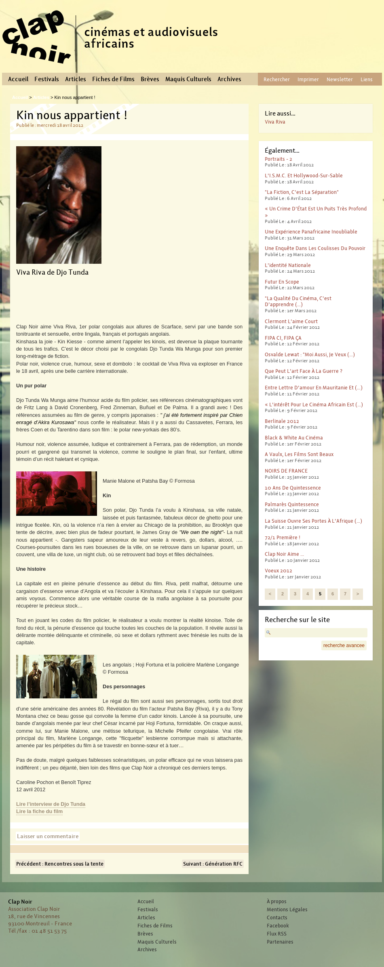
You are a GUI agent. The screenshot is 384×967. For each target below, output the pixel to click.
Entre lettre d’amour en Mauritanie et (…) (314, 388)
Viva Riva (275, 122)
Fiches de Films (113, 79)
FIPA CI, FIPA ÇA (283, 338)
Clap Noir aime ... (284, 554)
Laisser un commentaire (47, 836)
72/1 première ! (282, 537)
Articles (75, 79)
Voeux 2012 (278, 571)
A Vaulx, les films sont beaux (299, 454)
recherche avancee (344, 645)
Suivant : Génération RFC (213, 863)
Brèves (150, 79)
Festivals (46, 79)
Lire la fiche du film (39, 811)
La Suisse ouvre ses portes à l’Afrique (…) (313, 521)
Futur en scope (282, 282)
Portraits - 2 (278, 159)
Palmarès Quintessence (292, 504)
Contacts (277, 917)
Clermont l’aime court (291, 321)
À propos (277, 901)
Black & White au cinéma (294, 438)
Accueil (18, 79)
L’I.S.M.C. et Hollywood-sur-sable (304, 175)
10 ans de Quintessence (293, 488)
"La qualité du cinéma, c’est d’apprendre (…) (298, 301)
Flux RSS (277, 934)
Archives (229, 79)
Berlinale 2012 (282, 421)
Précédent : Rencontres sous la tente (59, 863)
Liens (367, 79)
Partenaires (280, 942)
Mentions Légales (287, 909)
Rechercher (277, 79)
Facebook (278, 926)
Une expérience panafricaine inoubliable (311, 232)
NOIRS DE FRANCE (286, 471)
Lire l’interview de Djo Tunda (50, 804)
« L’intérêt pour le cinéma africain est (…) (314, 405)
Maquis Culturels (188, 79)
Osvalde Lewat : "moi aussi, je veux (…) (310, 354)
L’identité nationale (288, 265)
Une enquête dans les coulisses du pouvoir (315, 248)
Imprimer (308, 79)
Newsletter (340, 79)
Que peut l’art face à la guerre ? (303, 371)
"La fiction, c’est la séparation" (302, 192)
